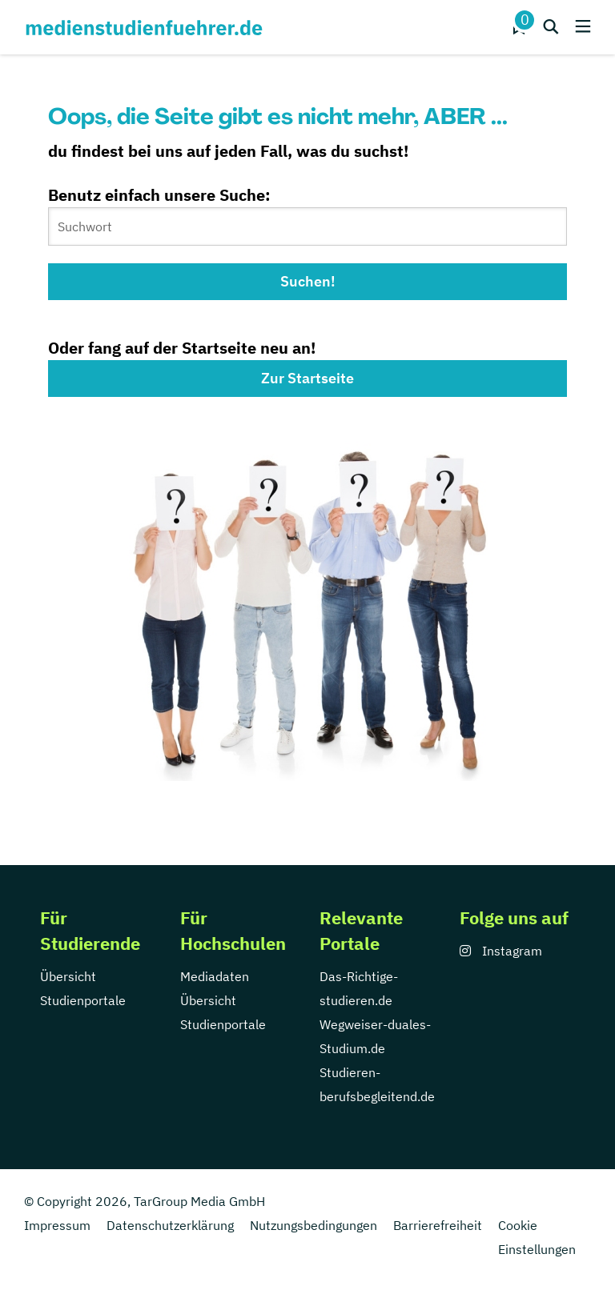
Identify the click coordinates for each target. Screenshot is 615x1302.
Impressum (57, 1225)
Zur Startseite (307, 378)
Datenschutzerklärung (170, 1225)
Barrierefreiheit (437, 1225)
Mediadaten (214, 976)
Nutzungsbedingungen (313, 1225)
